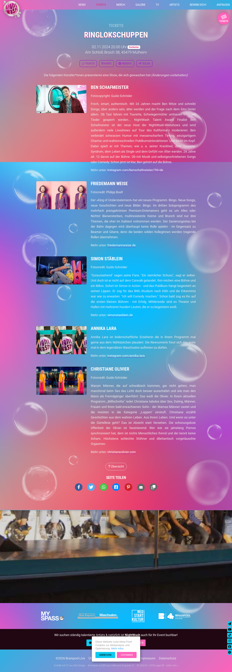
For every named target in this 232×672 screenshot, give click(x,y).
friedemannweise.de (121, 245)
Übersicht (116, 466)
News (82, 4)
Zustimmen (127, 655)
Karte (106, 63)
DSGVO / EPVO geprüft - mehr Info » (157, 665)
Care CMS (109, 665)
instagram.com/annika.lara (126, 355)
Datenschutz (167, 658)
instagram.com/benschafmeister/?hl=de (135, 170)
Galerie (140, 4)
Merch (120, 4)
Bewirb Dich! (198, 4)
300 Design (79, 665)
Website (125, 63)
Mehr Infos (117, 648)
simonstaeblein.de (120, 315)
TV (157, 4)
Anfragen (223, 4)
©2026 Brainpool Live (70, 658)
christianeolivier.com (121, 452)
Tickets (101, 4)
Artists (174, 4)
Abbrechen (105, 655)
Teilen (144, 63)
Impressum (147, 658)
